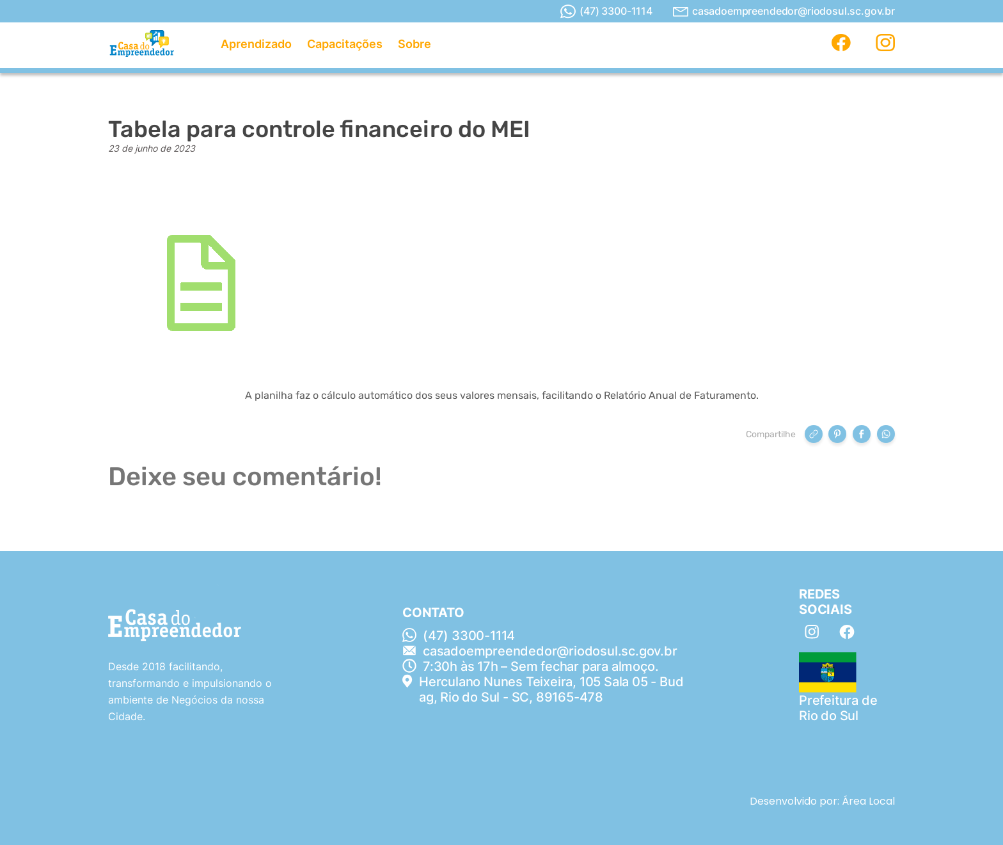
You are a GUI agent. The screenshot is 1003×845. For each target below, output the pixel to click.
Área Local (868, 801)
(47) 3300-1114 (606, 11)
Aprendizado (256, 44)
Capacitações (345, 44)
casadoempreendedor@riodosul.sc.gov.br (784, 11)
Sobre (414, 44)
